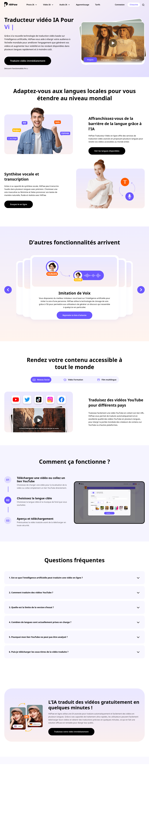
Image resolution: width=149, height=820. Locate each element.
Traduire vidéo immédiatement (27, 60)
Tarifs (97, 4)
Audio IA (63, 4)
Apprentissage (82, 4)
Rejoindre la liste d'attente (74, 315)
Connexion (120, 4)
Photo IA (30, 4)
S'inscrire (134, 4)
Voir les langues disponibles (106, 151)
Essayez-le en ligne (18, 204)
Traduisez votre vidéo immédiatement (71, 731)
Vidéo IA (47, 4)
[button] (8, 289)
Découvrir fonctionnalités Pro (16, 68)
